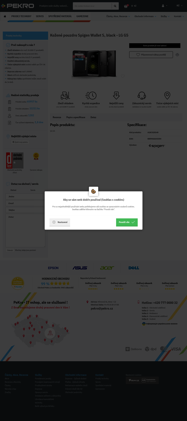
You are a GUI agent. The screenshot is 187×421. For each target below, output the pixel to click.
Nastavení (59, 222)
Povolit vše (127, 222)
